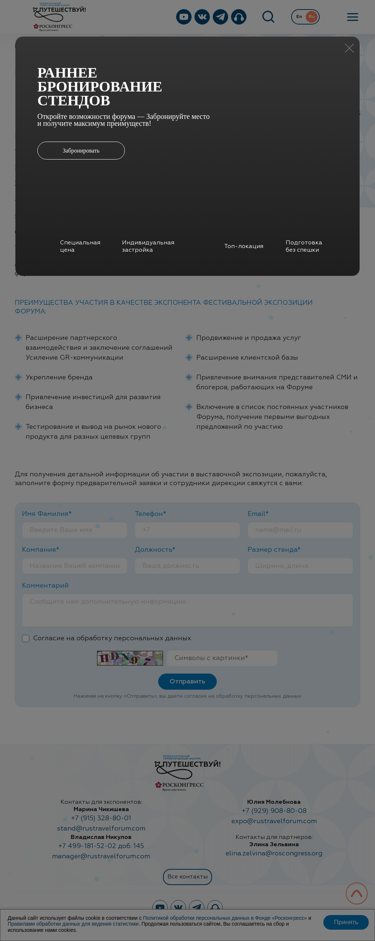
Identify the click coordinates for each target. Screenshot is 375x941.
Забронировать (81, 150)
